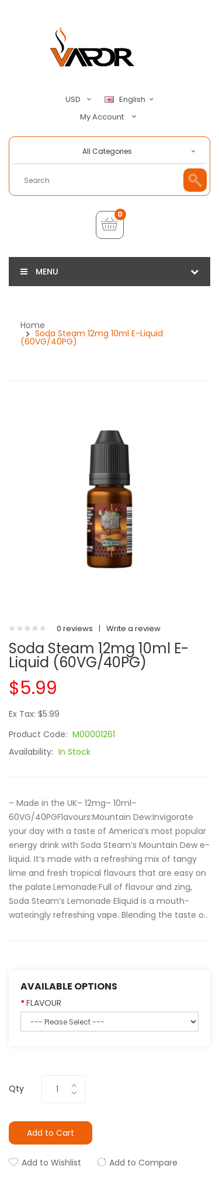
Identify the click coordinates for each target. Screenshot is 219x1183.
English (131, 99)
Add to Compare (143, 1162)
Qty (16, 1088)
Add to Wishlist (51, 1162)
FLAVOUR (43, 1003)
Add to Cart (50, 1133)
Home (32, 325)
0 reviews (75, 628)
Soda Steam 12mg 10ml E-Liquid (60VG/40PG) (91, 337)
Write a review (133, 628)
